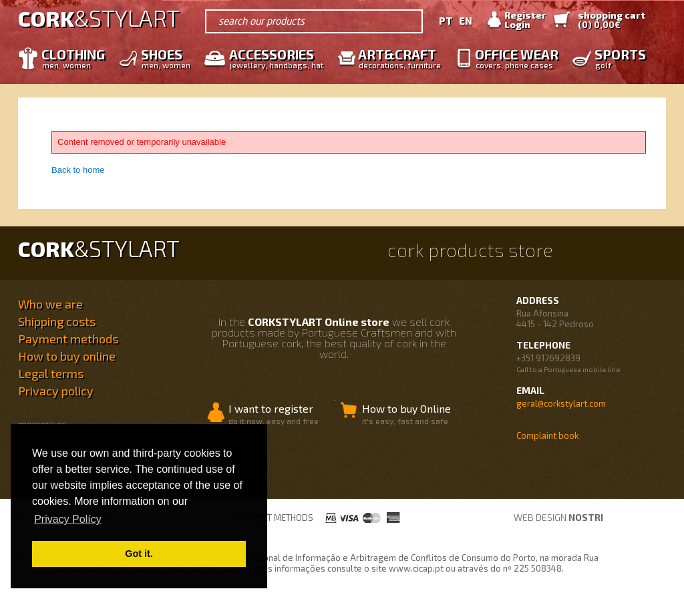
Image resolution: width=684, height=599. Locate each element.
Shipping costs (57, 321)
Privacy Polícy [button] (67, 519)
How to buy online (67, 356)
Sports (617, 57)
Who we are (50, 303)
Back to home (78, 170)
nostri (585, 517)
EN (465, 21)
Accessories (272, 57)
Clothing (70, 57)
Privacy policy (56, 390)
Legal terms (50, 373)
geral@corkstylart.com (561, 403)
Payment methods (68, 338)
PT (446, 21)
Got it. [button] (139, 553)
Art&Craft (396, 57)
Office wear (513, 57)
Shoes (162, 57)
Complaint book (547, 435)
